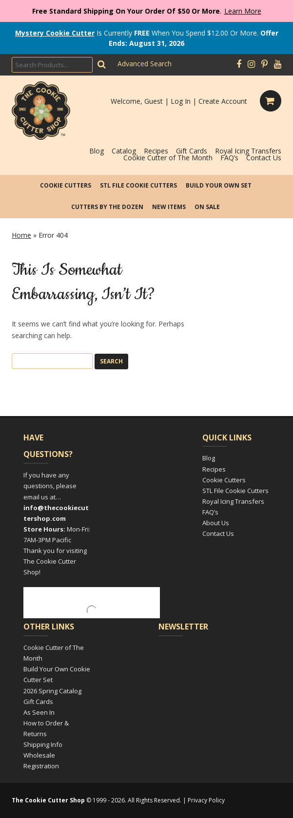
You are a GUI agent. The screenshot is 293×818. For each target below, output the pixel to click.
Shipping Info (42, 744)
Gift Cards (191, 150)
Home (21, 235)
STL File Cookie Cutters (138, 185)
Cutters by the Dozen (107, 207)
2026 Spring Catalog (52, 690)
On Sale (207, 207)
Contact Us (263, 157)
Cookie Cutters (65, 185)
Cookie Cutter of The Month (168, 157)
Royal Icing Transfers (248, 150)
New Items (169, 207)
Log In (181, 101)
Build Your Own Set (219, 185)
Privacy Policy (206, 800)
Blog (96, 150)
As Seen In (39, 712)
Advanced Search (144, 63)
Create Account (222, 101)
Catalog (124, 150)
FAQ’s (229, 157)
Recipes (156, 150)
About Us (215, 522)
